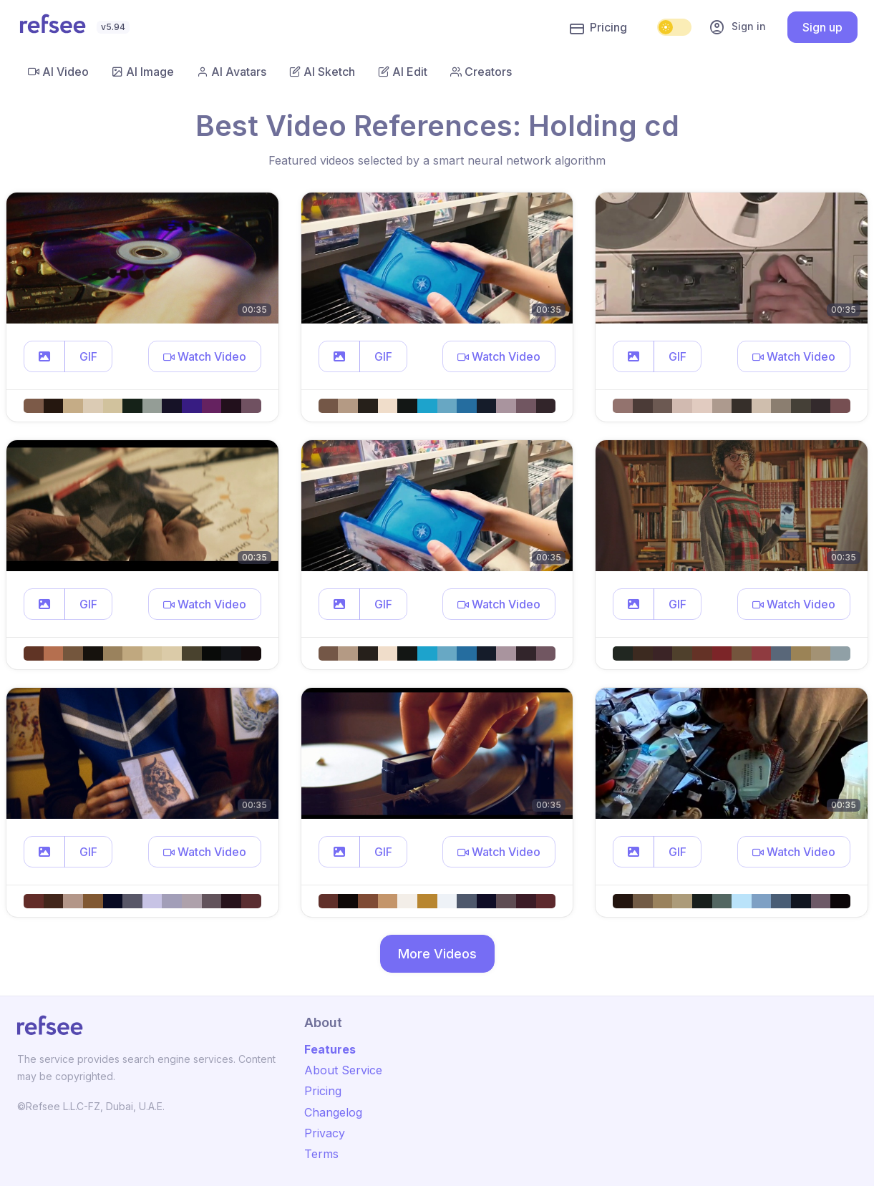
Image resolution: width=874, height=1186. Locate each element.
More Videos (437, 953)
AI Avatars (231, 71)
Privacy (324, 1133)
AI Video (58, 71)
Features (330, 1049)
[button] (44, 356)
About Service (343, 1070)
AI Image (143, 71)
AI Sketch (322, 71)
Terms (321, 1154)
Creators (481, 71)
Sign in (737, 27)
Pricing (598, 28)
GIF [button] (88, 356)
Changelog (333, 1112)
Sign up (822, 27)
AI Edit (402, 71)
